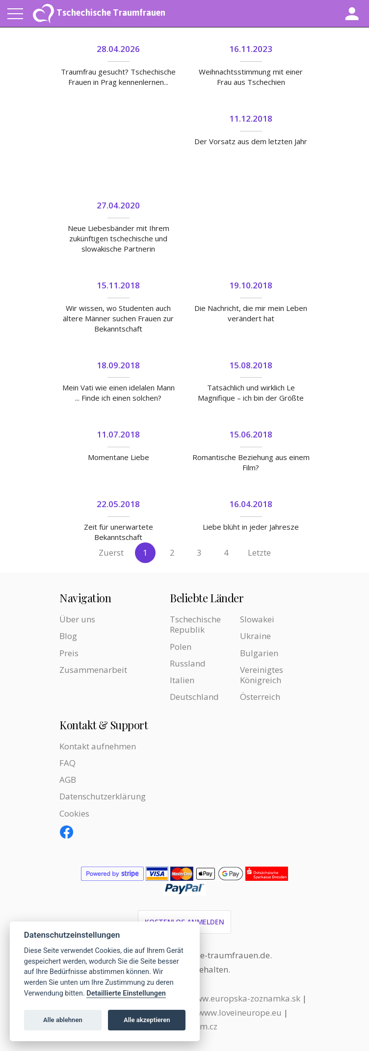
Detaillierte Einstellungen (125, 993)
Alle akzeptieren (147, 1020)
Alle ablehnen (62, 1020)
